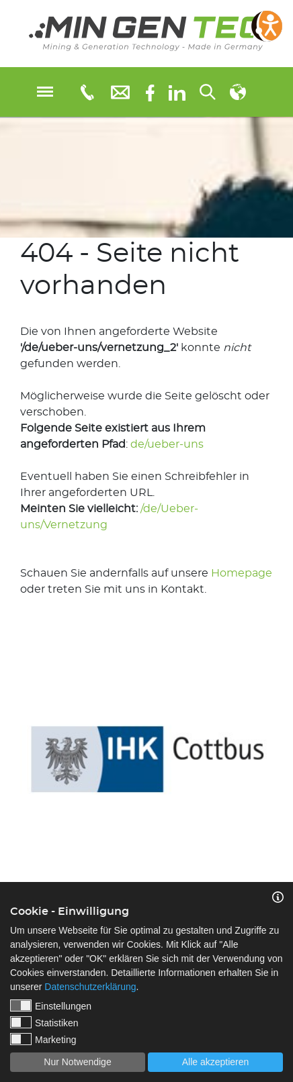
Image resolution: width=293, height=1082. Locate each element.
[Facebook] (150, 92)
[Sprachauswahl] (238, 92)
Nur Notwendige (77, 1061)
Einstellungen (50, 1005)
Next (283, 749)
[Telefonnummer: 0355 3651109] (86, 92)
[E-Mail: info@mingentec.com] (120, 91)
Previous (10, 749)
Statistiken (44, 1022)
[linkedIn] (177, 92)
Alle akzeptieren (215, 1061)
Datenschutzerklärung (90, 986)
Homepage (241, 573)
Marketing (43, 1039)
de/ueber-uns (167, 444)
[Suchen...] (208, 92)
